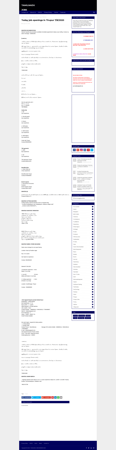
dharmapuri (83, 226)
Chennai (83, 216)
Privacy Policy (24, 443)
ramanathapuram (83, 279)
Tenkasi (83, 291)
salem (83, 281)
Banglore (83, 211)
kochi (83, 256)
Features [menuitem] (62, 12)
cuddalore (83, 221)
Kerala (83, 254)
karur (83, 251)
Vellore (83, 304)
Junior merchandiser (83, 246)
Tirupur (26, 17)
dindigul (83, 229)
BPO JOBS (83, 214)
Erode (83, 231)
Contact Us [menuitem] (24, 12)
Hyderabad (83, 239)
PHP (83, 276)
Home (22, 17)
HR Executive (83, 236)
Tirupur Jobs (83, 299)
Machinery (83, 261)
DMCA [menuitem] (40, 12)
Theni (83, 294)
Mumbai (83, 269)
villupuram (83, 307)
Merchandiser (83, 266)
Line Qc (83, 259)
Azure (83, 209)
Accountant (83, 206)
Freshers (83, 234)
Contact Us (46, 443)
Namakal (83, 271)
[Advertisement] (83, 118)
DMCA (31, 443)
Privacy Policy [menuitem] (48, 12)
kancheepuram (83, 249)
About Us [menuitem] (33, 12)
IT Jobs (83, 241)
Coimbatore (83, 219)
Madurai (83, 264)
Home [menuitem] (56, 12)
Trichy (83, 302)
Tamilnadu (83, 286)
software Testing (83, 284)
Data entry (83, 224)
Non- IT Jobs (83, 274)
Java (83, 244)
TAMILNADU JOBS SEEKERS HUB (38, 447)
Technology (83, 289)
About (40, 443)
